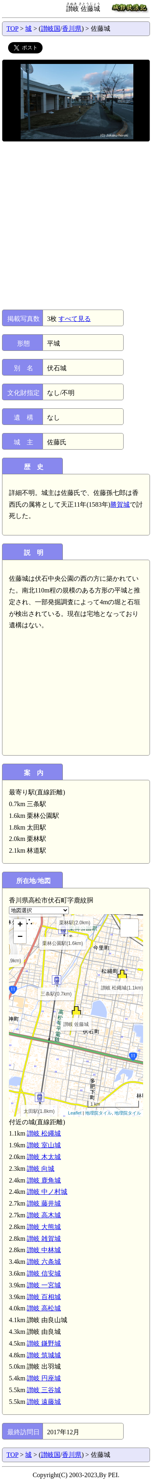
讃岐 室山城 (44, 1145)
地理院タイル (98, 1112)
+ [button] (20, 925)
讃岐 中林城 (44, 1249)
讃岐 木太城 (44, 1156)
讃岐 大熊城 (44, 1226)
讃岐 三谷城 (44, 1389)
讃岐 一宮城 (44, 1285)
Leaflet (74, 1112)
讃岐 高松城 (44, 1308)
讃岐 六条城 (44, 1261)
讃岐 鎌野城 (44, 1343)
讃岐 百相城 (44, 1296)
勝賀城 (120, 504)
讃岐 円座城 (44, 1378)
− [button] (20, 937)
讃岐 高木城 (44, 1215)
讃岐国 (50, 28)
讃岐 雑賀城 (44, 1238)
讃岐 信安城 (44, 1273)
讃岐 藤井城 (44, 1203)
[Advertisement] (76, 225)
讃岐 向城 (40, 1168)
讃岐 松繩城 (44, 1133)
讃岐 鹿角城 (44, 1180)
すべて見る (74, 318)
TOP (12, 28)
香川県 (71, 28)
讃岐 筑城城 (44, 1355)
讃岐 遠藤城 (44, 1401)
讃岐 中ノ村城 (47, 1191)
